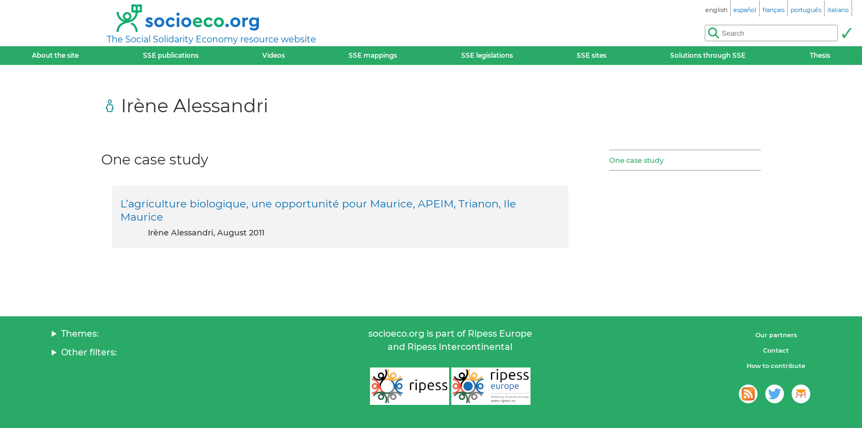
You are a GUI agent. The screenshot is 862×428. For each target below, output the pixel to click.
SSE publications (170, 55)
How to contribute (776, 366)
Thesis (820, 55)
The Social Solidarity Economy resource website (211, 39)
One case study (636, 160)
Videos (273, 55)
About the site (55, 55)
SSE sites (591, 55)
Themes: (80, 333)
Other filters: (89, 352)
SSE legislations (487, 55)
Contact (776, 350)
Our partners (776, 335)
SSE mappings (373, 55)
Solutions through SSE (707, 55)
